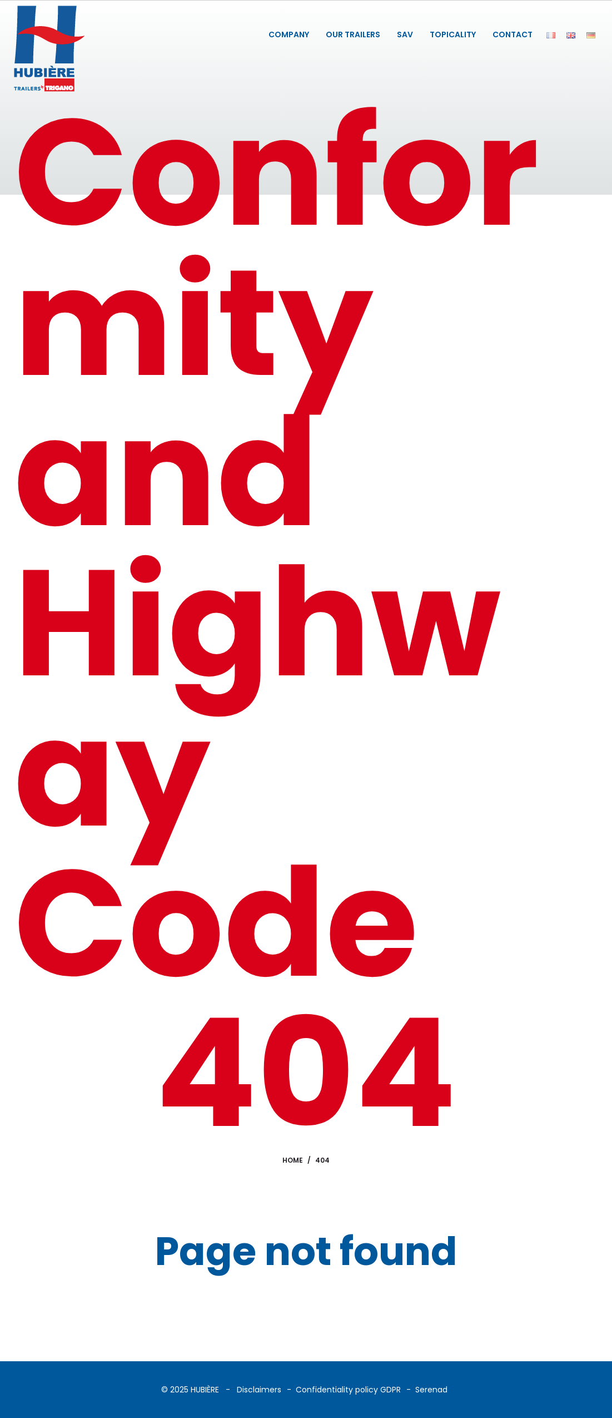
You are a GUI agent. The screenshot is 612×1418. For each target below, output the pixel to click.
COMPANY (288, 34)
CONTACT (512, 34)
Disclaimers (259, 1389)
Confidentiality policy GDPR (348, 1389)
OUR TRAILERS (353, 34)
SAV (405, 34)
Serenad (431, 1389)
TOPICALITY (453, 34)
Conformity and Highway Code (276, 548)
